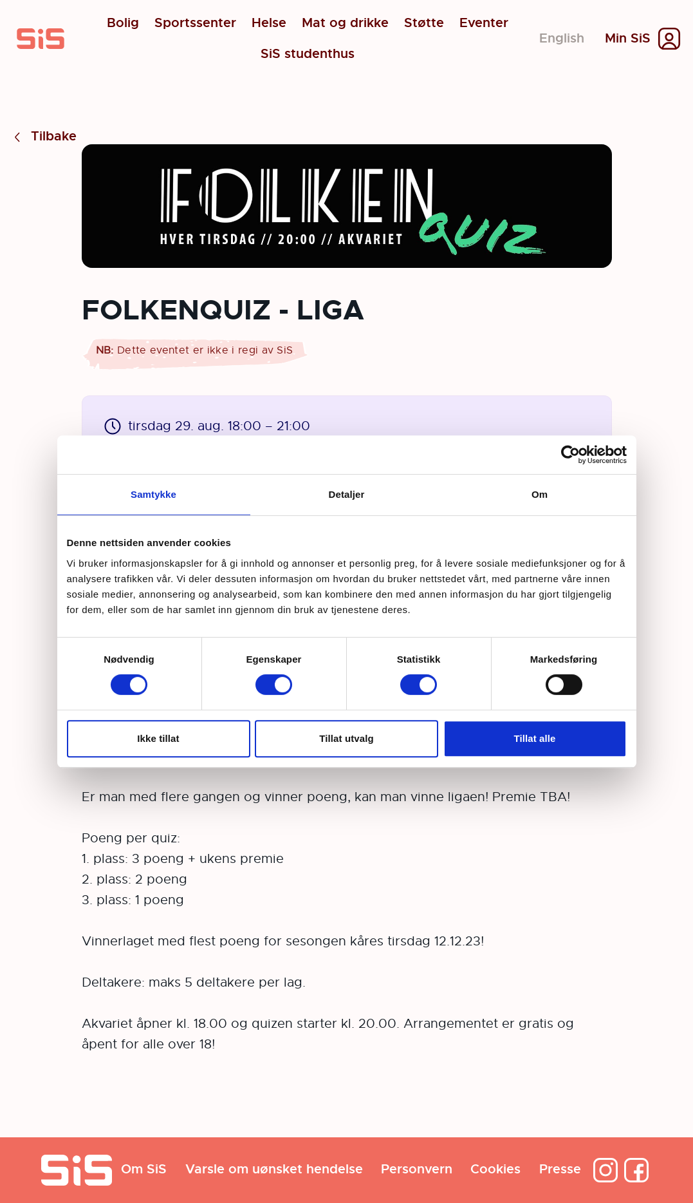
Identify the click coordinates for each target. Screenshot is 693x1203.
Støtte (424, 23)
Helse (269, 23)
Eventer (483, 23)
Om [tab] (539, 494)
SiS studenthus (308, 54)
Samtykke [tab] (153, 494)
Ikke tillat (158, 738)
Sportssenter (195, 23)
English (561, 38)
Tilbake (43, 137)
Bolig (123, 23)
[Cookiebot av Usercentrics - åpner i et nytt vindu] (570, 454)
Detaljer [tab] (347, 494)
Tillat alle (534, 738)
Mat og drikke (345, 23)
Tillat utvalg (346, 738)
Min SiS (628, 38)
